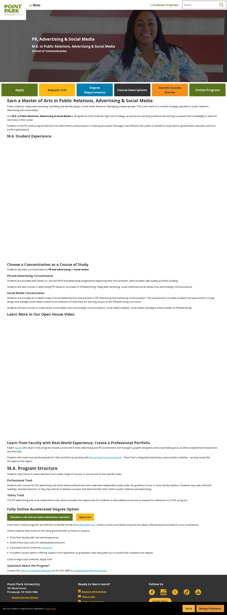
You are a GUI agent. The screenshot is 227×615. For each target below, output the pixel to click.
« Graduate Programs (164, 5)
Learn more (50, 608)
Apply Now (159, 601)
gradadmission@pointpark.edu (90, 570)
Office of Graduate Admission (36, 570)
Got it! (188, 608)
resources (46, 547)
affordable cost (87, 524)
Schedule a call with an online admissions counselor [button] (40, 517)
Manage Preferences (210, 608)
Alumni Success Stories (22, 597)
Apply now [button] (85, 517)
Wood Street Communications (105, 457)
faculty (18, 447)
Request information (94, 591)
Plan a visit (86, 596)
